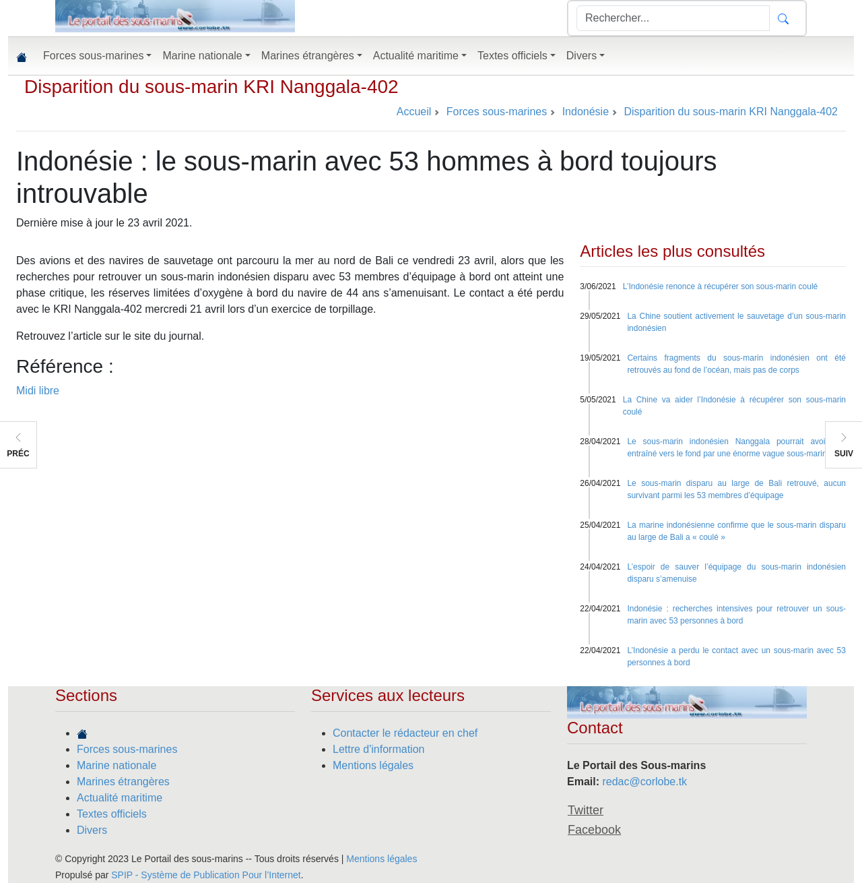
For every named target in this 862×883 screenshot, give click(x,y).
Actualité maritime (119, 797)
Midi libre (37, 390)
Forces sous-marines (127, 749)
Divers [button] (581, 55)
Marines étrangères (123, 781)
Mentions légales (373, 765)
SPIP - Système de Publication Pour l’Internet (205, 875)
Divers (92, 830)
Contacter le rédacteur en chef (405, 733)
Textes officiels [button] (512, 55)
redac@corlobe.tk (644, 781)
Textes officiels (112, 814)
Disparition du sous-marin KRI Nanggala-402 (211, 86)
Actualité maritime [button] (416, 55)
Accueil (414, 111)
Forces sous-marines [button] (93, 55)
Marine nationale (116, 765)
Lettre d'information (378, 749)
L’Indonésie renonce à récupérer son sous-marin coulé (720, 286)
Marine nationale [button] (202, 55)
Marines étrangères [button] (307, 55)
